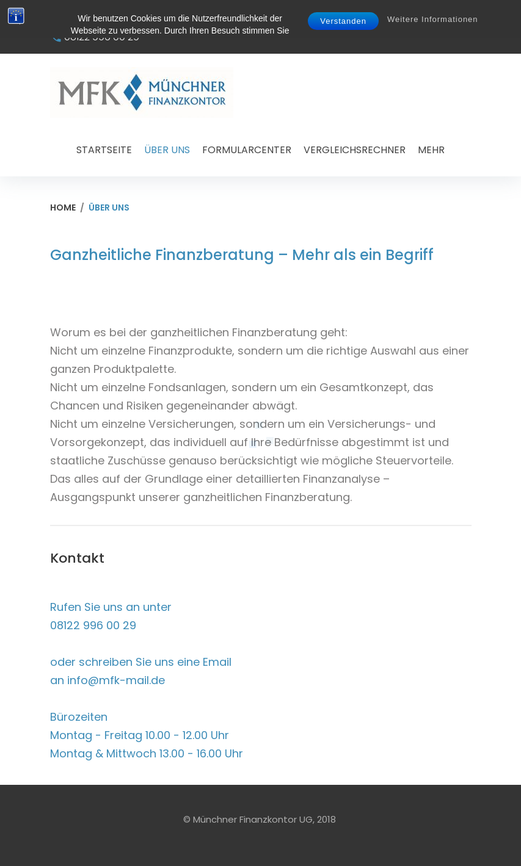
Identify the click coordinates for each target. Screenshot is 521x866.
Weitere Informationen (432, 19)
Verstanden (343, 21)
